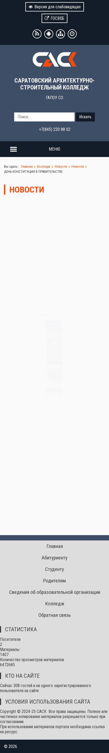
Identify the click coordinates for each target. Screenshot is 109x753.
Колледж (54, 604)
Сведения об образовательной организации (54, 592)
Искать (85, 116)
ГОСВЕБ (54, 18)
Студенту (54, 569)
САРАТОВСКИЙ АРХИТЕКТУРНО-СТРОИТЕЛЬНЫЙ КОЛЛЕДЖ (54, 84)
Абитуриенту (54, 558)
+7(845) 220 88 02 (54, 129)
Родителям (54, 581)
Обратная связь (54, 615)
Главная (54, 546)
